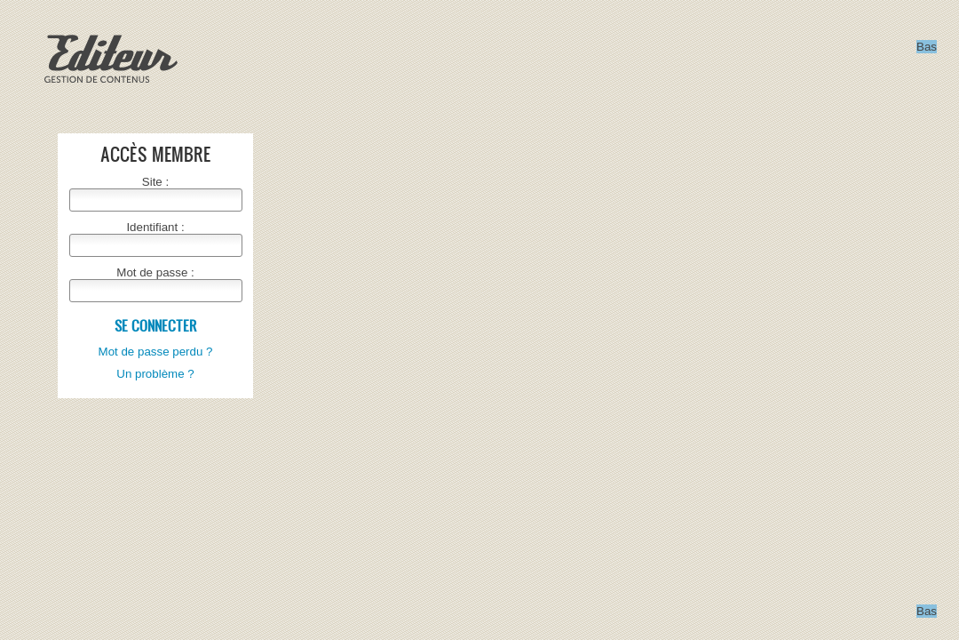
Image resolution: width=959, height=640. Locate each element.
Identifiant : (155, 227)
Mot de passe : (155, 272)
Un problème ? (155, 373)
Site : (155, 181)
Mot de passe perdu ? (156, 351)
